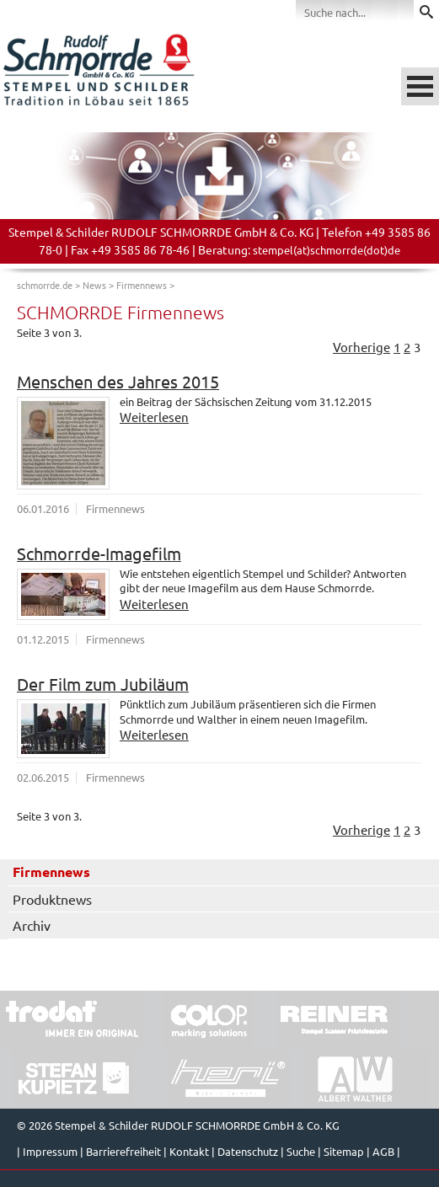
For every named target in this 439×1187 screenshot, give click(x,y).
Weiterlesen (154, 417)
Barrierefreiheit (123, 1151)
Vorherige (361, 347)
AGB (383, 1151)
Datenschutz (247, 1151)
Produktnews (52, 898)
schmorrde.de (44, 284)
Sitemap (344, 1151)
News (94, 284)
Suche (300, 1151)
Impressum (50, 1151)
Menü (420, 86)
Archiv (32, 925)
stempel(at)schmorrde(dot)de (326, 250)
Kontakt (189, 1151)
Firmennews (141, 284)
